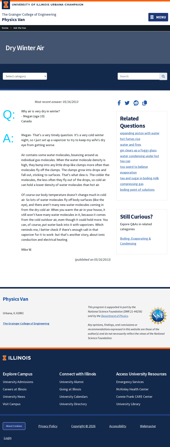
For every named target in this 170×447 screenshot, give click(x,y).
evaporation (128, 172)
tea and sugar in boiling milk (139, 178)
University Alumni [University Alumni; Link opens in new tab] (71, 382)
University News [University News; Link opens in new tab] (14, 396)
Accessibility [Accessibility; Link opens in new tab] (117, 426)
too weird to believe (134, 167)
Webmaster (148, 426)
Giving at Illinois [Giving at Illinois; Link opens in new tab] (70, 389)
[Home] (5, 28)
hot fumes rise (130, 139)
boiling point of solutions (137, 189)
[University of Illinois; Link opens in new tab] (17, 357)
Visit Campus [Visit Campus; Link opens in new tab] (12, 404)
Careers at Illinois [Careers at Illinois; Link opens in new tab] (15, 389)
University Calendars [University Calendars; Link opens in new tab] (73, 396)
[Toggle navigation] (158, 17)
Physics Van (15, 299)
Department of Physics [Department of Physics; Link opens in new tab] (114, 316)
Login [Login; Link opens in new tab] (7, 438)
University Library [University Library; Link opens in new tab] (128, 404)
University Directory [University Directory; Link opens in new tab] (73, 404)
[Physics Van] (13, 19)
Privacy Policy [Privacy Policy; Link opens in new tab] (47, 426)
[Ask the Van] (20, 28)
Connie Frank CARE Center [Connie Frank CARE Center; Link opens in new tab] (134, 396)
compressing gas (132, 184)
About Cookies (14, 426)
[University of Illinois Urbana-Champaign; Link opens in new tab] (42, 5)
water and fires (130, 144)
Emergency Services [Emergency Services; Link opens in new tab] (130, 382)
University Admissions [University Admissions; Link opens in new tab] (18, 382)
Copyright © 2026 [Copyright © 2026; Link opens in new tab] (83, 426)
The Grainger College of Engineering (26, 323)
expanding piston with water (139, 133)
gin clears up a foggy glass (138, 150)
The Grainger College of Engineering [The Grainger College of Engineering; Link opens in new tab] (29, 14)
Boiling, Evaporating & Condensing (135, 241)
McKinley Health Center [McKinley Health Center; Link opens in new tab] (132, 389)
